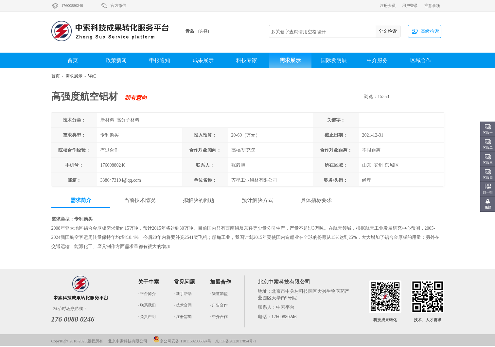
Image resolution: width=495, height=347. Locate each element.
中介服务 (377, 60)
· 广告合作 (219, 305)
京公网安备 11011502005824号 (182, 341)
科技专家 (246, 60)
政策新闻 (116, 60)
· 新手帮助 (183, 293)
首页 (72, 60)
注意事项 (432, 5)
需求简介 (80, 200)
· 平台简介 (147, 293)
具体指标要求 (316, 200)
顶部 (488, 207)
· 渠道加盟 (219, 293)
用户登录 (410, 5)
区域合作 (420, 60)
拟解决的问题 (198, 200)
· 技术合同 (183, 305)
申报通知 (159, 60)
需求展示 (290, 60)
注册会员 (388, 5)
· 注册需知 (183, 316)
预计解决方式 (257, 200)
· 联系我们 (147, 305)
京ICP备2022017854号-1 (235, 341)
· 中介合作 (219, 316)
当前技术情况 (139, 200)
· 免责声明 (147, 316)
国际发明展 (334, 60)
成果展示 (203, 60)
